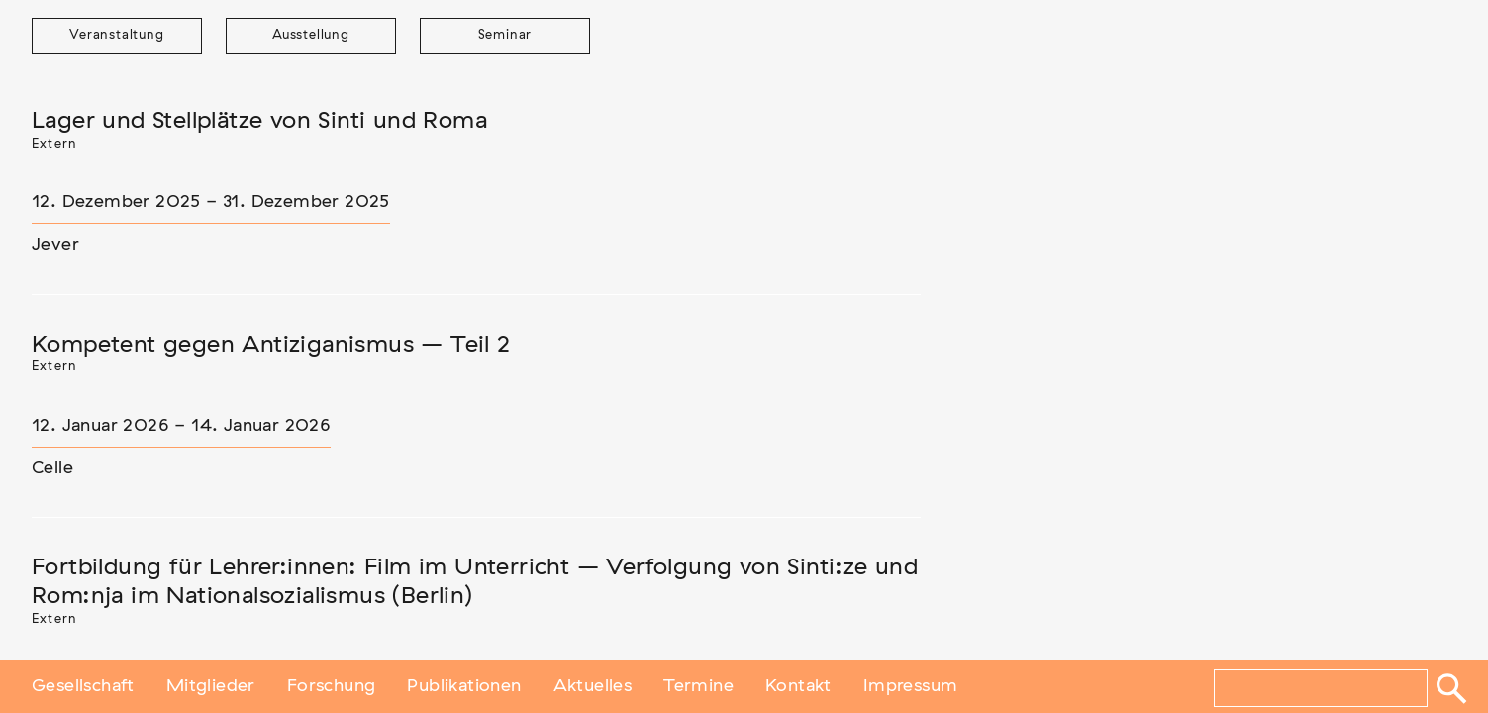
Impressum (910, 686)
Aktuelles (593, 686)
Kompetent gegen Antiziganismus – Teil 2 (271, 344)
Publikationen (464, 686)
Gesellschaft (83, 686)
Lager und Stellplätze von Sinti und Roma (259, 121)
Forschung (331, 686)
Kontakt (798, 686)
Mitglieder (210, 686)
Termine (698, 686)
